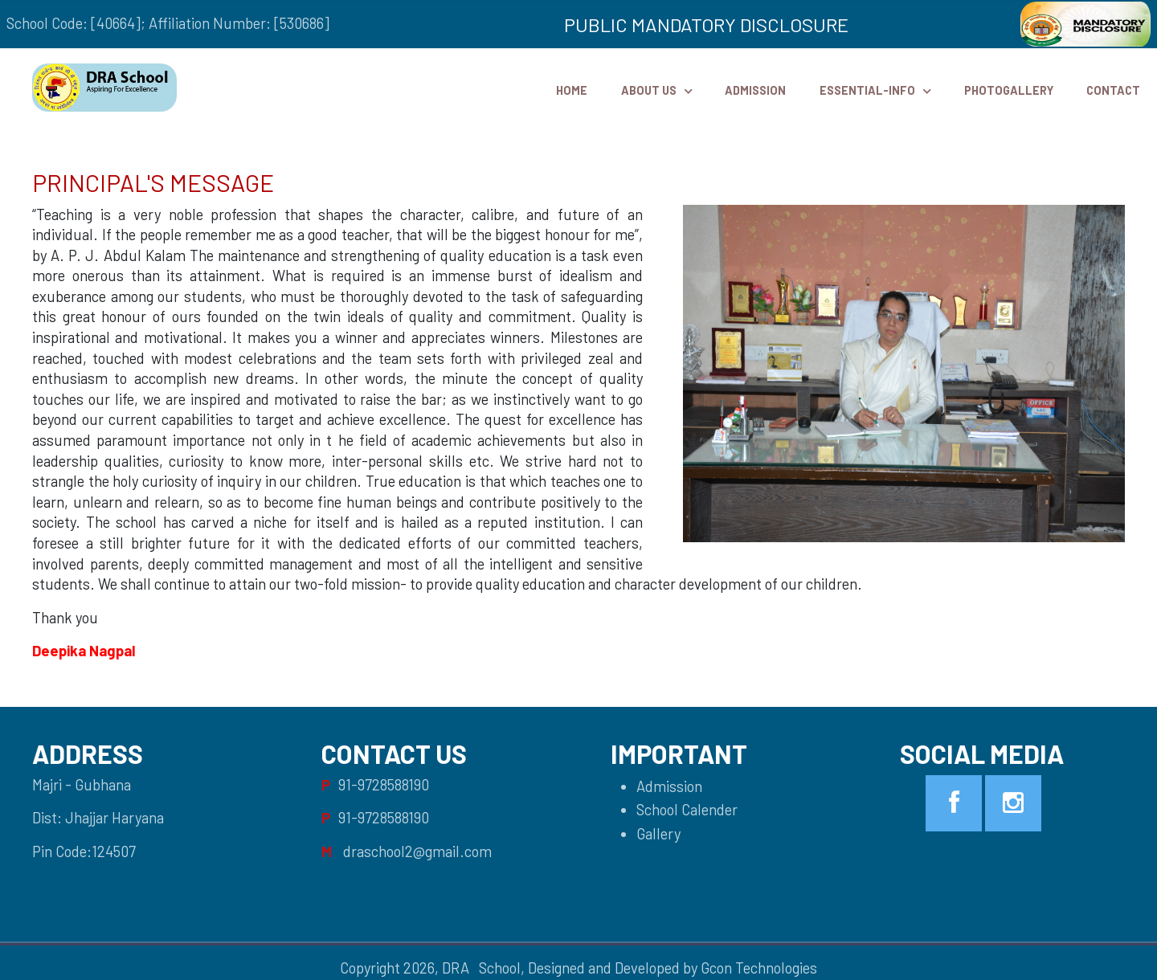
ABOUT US (649, 90)
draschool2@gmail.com (417, 851)
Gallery (658, 834)
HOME (571, 90)
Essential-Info (867, 90)
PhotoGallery (1008, 90)
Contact (1113, 90)
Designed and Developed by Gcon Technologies (672, 968)
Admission (755, 90)
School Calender (687, 810)
